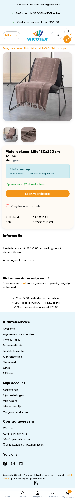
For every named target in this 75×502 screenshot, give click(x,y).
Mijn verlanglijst (12, 406)
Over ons (9, 328)
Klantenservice (12, 356)
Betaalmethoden (13, 345)
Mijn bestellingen (13, 395)
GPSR (6, 368)
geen (16, 160)
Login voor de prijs (37, 194)
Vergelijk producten (15, 412)
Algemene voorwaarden (18, 334)
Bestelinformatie (13, 351)
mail (23, 283)
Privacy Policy (11, 340)
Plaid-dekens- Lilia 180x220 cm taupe (45, 48)
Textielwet (9, 362)
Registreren (10, 389)
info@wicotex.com (16, 439)
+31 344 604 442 (15, 433)
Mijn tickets (10, 401)
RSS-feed (9, 373)
